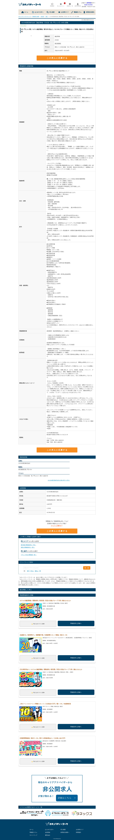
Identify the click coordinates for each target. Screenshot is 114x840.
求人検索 (50, 12)
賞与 (28, 571)
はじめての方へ (37, 12)
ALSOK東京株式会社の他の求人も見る (59, 480)
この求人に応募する (57, 58)
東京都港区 (58, 43)
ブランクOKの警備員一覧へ (29, 555)
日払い (32, 571)
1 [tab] (31, 36)
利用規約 (78, 829)
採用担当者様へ (89, 12)
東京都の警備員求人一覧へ (28, 545)
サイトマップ (33, 832)
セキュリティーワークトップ (24, 16)
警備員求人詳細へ (76, 623)
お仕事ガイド (63, 12)
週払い (37, 571)
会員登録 (47, 829)
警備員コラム (76, 12)
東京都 (42, 16)
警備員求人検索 (35, 16)
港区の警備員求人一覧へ (28, 547)
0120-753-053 (88, 5)
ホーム (25, 12)
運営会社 (47, 832)
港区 (47, 16)
